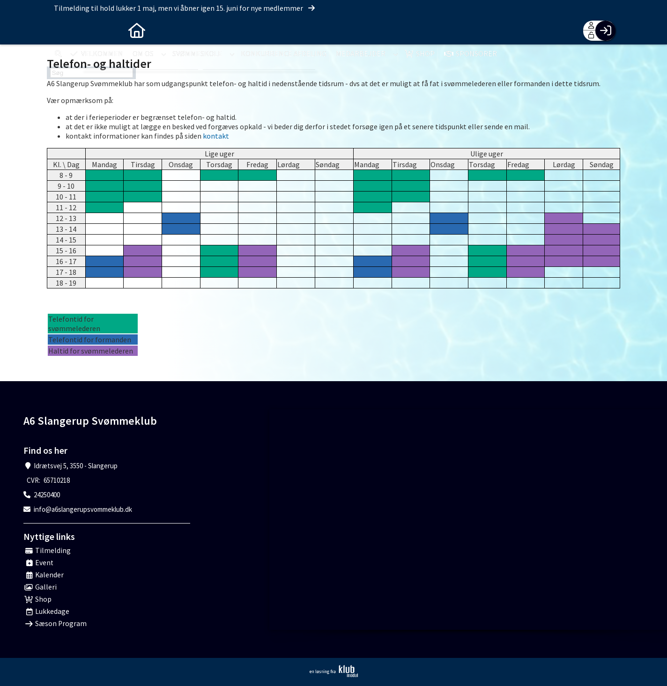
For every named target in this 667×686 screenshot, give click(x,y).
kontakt (216, 135)
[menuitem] (61, 30)
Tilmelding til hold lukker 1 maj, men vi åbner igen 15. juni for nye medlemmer (185, 8)
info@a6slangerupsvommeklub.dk (83, 509)
